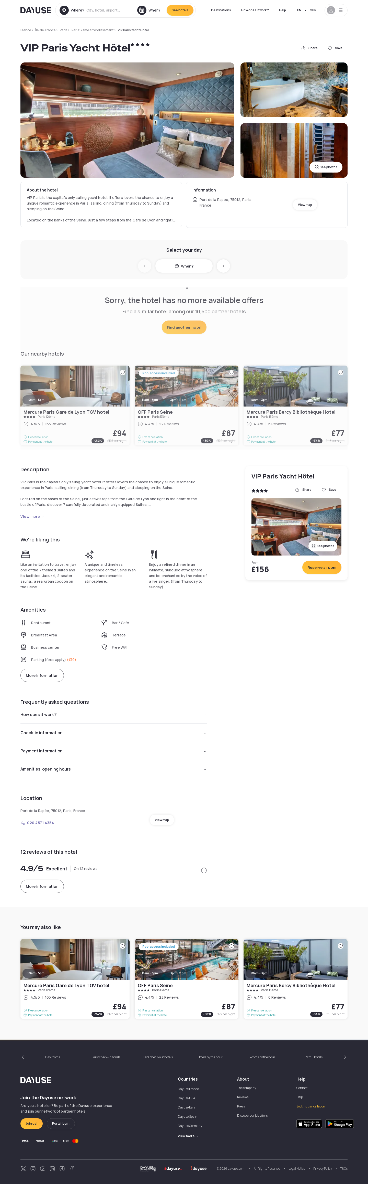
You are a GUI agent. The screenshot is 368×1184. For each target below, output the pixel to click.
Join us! (32, 1123)
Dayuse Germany (190, 1126)
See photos (326, 167)
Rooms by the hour (262, 1057)
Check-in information (113, 732)
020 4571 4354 (37, 822)
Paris (63, 30)
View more (32, 516)
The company (246, 1088)
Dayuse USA (186, 1098)
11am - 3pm (150, 973)
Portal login (61, 1123)
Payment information (113, 751)
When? (184, 266)
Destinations (221, 10)
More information (42, 675)
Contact (301, 1088)
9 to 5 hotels (314, 1057)
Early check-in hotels (105, 1057)
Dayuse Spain (187, 1116)
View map (305, 204)
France (25, 30)
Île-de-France (45, 30)
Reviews (242, 1097)
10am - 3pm (259, 973)
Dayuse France (188, 1089)
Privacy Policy (322, 1168)
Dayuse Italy (186, 1107)
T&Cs (344, 1168)
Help (282, 10)
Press (241, 1106)
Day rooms (52, 1057)
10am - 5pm (36, 973)
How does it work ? (255, 10)
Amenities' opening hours (113, 769)
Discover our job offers (252, 1115)
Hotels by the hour (210, 1057)
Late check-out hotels (158, 1057)
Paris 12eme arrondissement (92, 30)
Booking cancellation (310, 1106)
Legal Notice (297, 1168)
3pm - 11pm (178, 973)
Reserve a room (321, 567)
